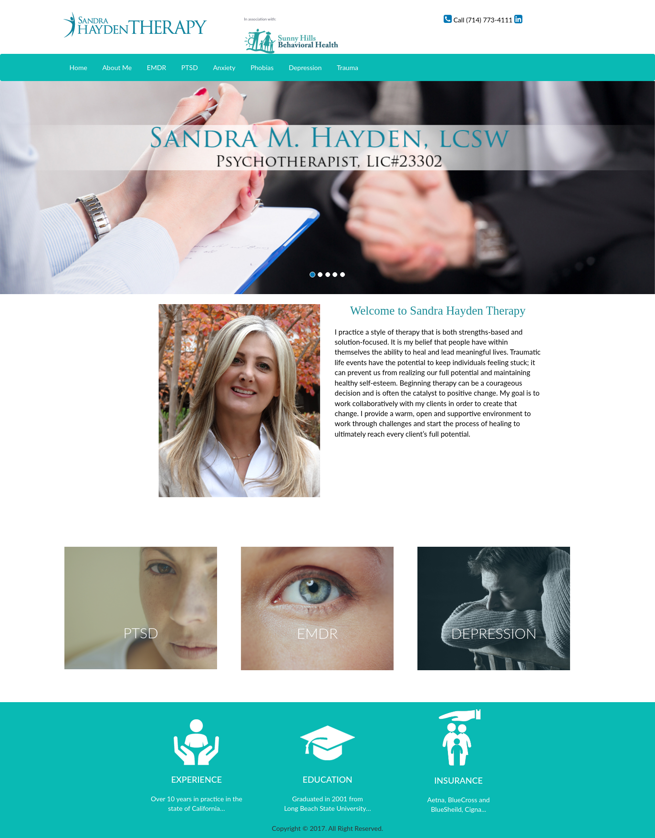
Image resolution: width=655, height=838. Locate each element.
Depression (305, 67)
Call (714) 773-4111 (527, 20)
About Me (117, 67)
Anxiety (224, 67)
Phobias (261, 67)
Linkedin (580, 20)
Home (78, 67)
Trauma (347, 67)
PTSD (189, 67)
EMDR (156, 67)
